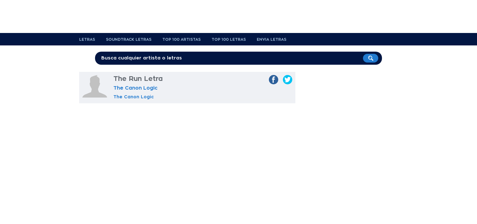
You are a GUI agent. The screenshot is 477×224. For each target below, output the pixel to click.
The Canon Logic (135, 88)
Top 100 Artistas (181, 39)
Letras (87, 39)
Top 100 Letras (229, 39)
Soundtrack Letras (128, 39)
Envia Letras (271, 39)
